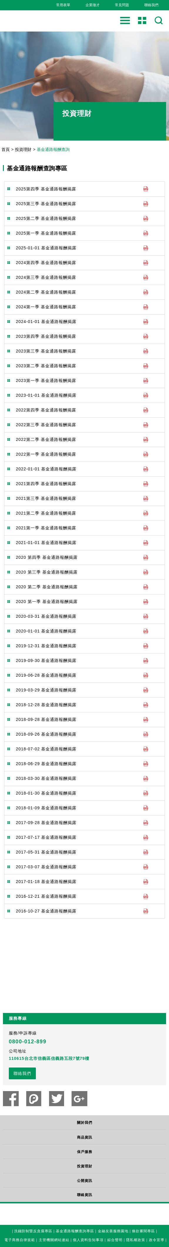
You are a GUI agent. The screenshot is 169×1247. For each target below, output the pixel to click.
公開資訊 (84, 1181)
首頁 (5, 149)
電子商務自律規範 (19, 1239)
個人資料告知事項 (88, 1239)
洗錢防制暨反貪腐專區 (33, 1230)
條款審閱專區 (143, 1230)
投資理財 (23, 149)
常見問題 (122, 5)
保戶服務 (84, 1152)
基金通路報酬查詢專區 (75, 1230)
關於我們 (84, 1123)
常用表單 (63, 5)
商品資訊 (84, 1137)
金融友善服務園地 (113, 1230)
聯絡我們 (151, 5)
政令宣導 (156, 1239)
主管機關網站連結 (54, 1239)
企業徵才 (93, 5)
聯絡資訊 (84, 1195)
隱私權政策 (135, 1239)
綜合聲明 (115, 1239)
